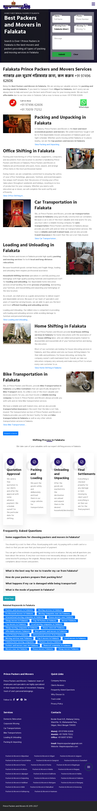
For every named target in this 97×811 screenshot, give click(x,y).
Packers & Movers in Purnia (41, 764)
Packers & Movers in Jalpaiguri (17, 773)
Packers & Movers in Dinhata (45, 778)
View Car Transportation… (46, 238)
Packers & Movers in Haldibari (17, 782)
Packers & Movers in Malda (43, 769)
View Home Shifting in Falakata (48, 367)
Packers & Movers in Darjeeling (17, 778)
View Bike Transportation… (14, 424)
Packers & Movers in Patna (16, 764)
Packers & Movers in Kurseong (70, 787)
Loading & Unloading (12, 737)
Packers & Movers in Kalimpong (17, 791)
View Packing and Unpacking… (48, 144)
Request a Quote (10, 433)
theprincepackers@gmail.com (69, 743)
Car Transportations (12, 728)
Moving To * (82, 26)
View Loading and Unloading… (16, 319)
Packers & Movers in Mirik (15, 787)
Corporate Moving (11, 723)
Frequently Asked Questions (63, 689)
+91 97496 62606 (75, 95)
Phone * (80, 16)
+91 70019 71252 (31, 109)
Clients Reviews (57, 685)
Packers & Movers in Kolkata (16, 769)
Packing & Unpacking (12, 742)
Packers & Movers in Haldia (71, 773)
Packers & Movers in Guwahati (75, 760)
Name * (58, 16)
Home (6, 13)
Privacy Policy (57, 703)
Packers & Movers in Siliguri (44, 756)
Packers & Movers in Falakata (72, 778)
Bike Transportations (12, 732)
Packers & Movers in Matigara (44, 782)
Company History (58, 680)
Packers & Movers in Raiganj (68, 769)
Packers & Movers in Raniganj (72, 782)
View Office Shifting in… (13, 195)
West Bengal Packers (20, 13)
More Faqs (9, 598)
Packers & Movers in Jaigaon (70, 756)
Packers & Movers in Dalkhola (45, 773)
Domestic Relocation (12, 719)
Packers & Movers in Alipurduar (17, 756)
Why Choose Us (57, 694)
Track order (56, 699)
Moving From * (61, 26)
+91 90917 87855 (65, 737)
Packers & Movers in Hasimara (46, 791)
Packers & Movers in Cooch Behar (18, 760)
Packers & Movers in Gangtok (47, 760)
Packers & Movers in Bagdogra (68, 764)
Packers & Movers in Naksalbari (41, 787)
